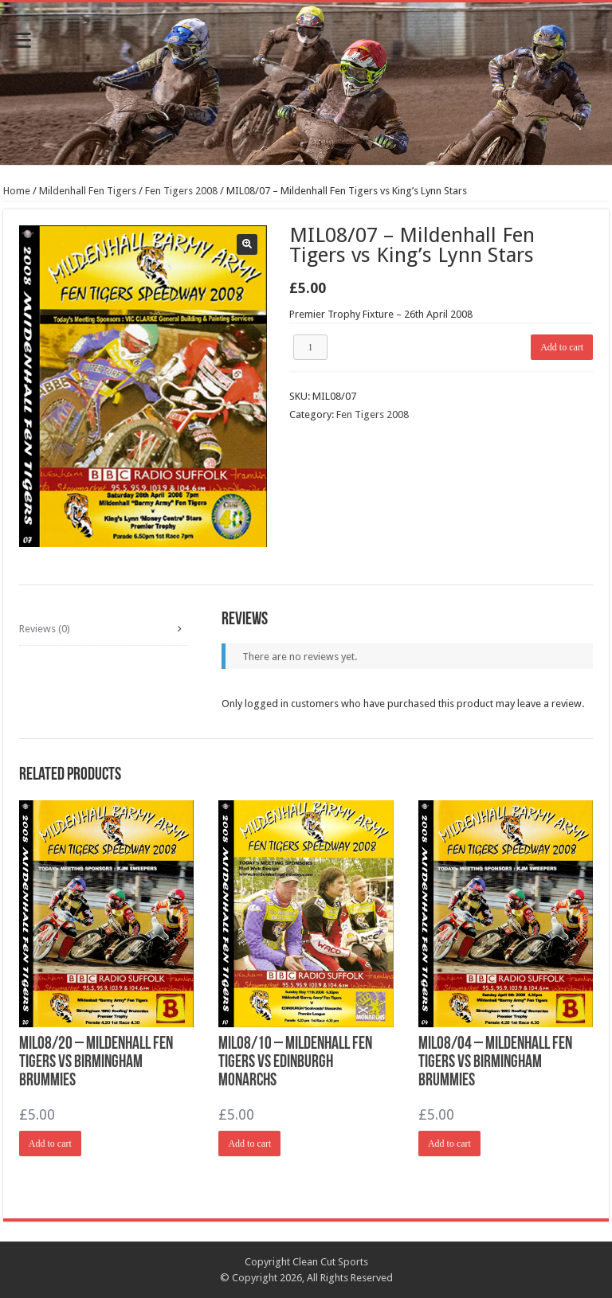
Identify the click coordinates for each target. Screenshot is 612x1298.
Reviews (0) (44, 629)
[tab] (103, 629)
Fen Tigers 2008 (181, 191)
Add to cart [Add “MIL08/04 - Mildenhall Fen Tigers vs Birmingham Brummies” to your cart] (449, 1143)
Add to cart (561, 347)
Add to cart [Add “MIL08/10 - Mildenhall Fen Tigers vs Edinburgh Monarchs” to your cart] (249, 1143)
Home (16, 191)
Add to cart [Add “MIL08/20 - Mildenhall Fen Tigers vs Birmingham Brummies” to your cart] (50, 1143)
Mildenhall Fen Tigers (87, 191)
